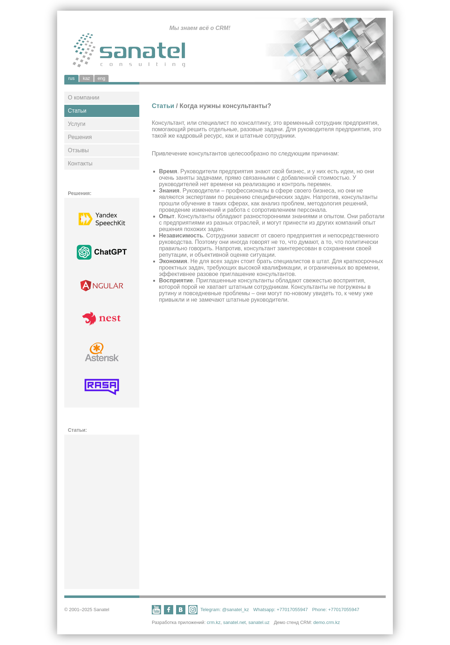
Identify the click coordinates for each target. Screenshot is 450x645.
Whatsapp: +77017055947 (280, 609)
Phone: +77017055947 (335, 609)
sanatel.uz (258, 622)
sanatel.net (234, 622)
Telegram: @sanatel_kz (224, 609)
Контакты (80, 163)
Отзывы (78, 150)
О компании (83, 97)
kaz (86, 78)
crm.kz (213, 622)
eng (101, 78)
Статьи (77, 111)
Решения (80, 137)
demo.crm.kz (326, 622)
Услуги (76, 124)
